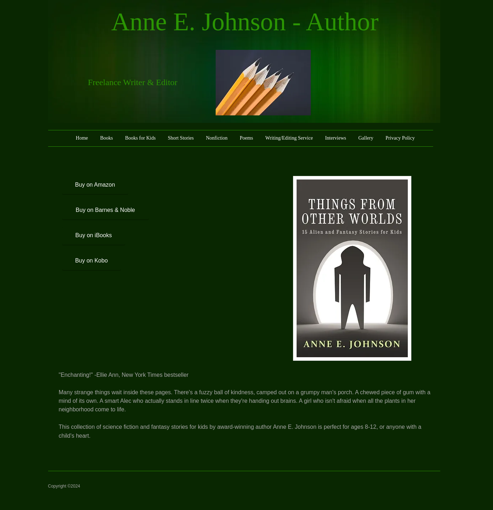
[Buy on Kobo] (91, 261)
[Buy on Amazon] (95, 185)
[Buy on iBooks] (93, 236)
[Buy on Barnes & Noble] (105, 210)
